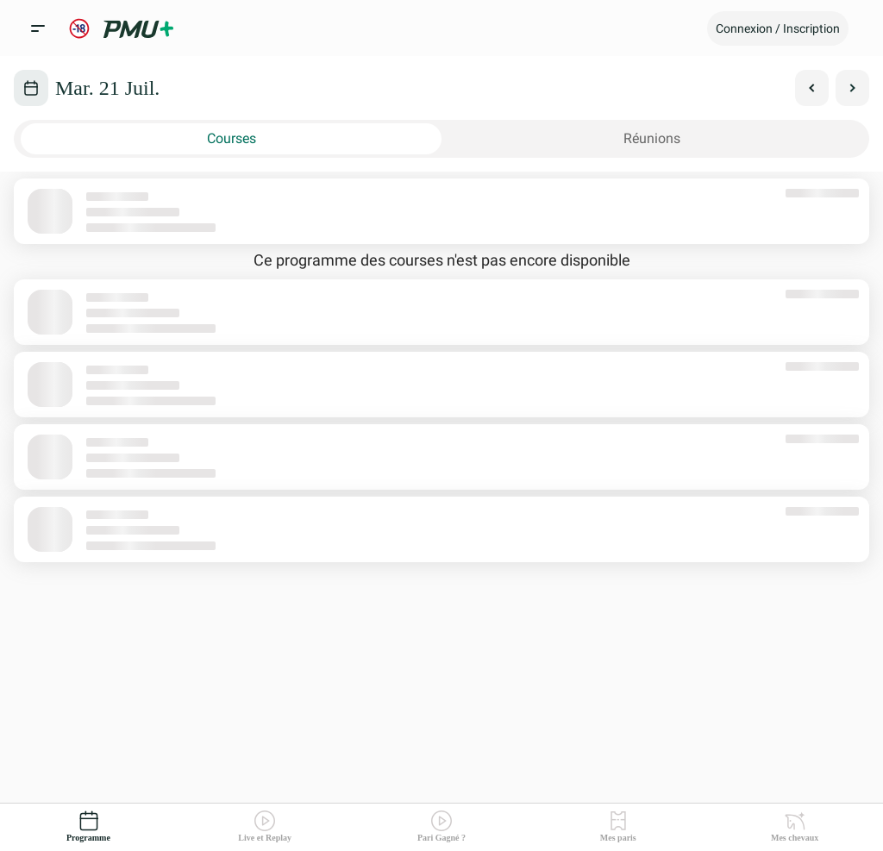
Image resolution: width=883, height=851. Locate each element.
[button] (778, 28)
